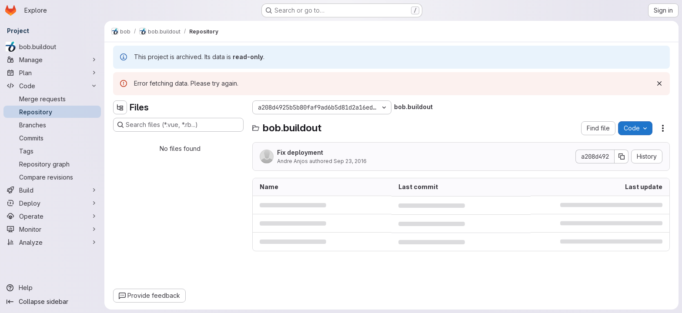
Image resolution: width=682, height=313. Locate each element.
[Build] (52, 190)
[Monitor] (52, 229)
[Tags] (52, 151)
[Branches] (52, 125)
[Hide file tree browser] (120, 107)
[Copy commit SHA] (622, 156)
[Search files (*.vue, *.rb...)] (178, 125)
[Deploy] (52, 203)
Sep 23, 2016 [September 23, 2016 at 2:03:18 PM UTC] (350, 161)
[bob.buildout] (52, 46)
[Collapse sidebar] (52, 302)
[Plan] (52, 73)
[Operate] (52, 216)
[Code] (52, 86)
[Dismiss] (659, 83)
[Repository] (52, 112)
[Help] (52, 288)
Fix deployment (300, 152)
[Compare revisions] (52, 177)
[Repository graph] (52, 164)
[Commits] (52, 138)
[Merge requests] (52, 99)
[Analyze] (52, 242)
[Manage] (52, 59)
